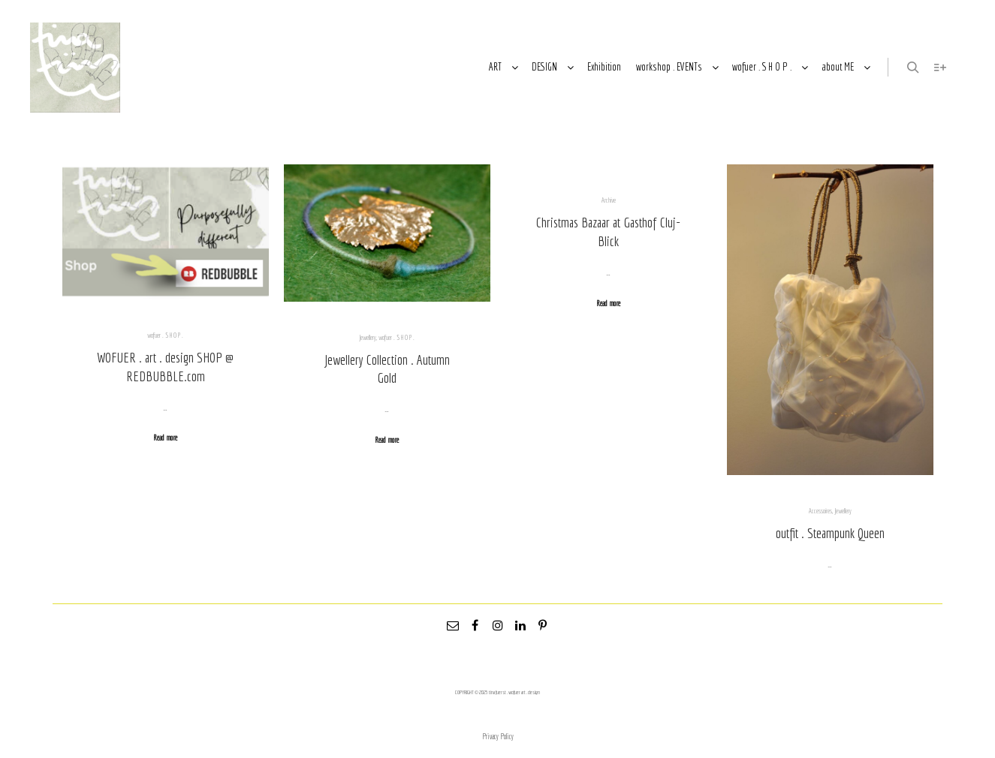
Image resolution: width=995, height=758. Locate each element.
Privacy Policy (498, 736)
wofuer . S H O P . (165, 335)
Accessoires (820, 511)
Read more (165, 437)
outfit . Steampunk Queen (830, 533)
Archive (609, 200)
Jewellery (367, 337)
